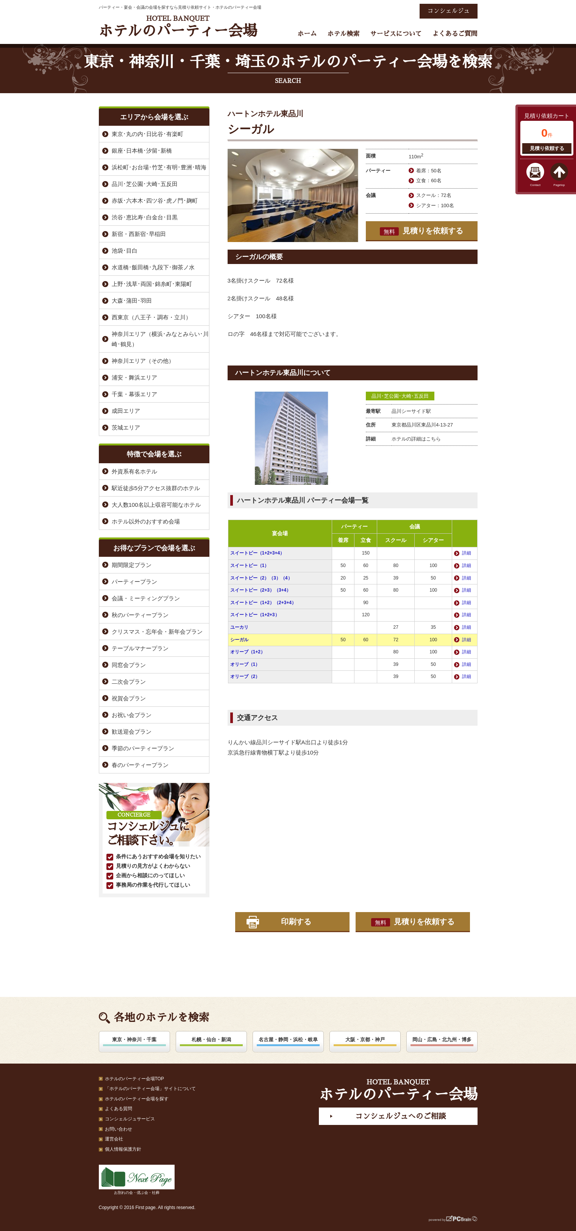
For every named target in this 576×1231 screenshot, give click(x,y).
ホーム (307, 34)
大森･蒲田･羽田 (132, 300)
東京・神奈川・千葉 (134, 1039)
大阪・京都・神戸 (365, 1039)
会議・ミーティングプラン (146, 598)
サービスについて (395, 34)
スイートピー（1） (249, 565)
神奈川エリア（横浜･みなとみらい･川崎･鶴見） (160, 339)
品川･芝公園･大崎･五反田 (400, 396)
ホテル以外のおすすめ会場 (146, 521)
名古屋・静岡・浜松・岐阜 (288, 1039)
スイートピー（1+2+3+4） (257, 553)
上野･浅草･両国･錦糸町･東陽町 (152, 284)
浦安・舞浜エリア (134, 377)
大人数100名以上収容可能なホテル (156, 504)
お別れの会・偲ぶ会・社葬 (137, 1180)
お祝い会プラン (131, 715)
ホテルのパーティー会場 (178, 26)
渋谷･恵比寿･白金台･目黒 (145, 217)
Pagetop (559, 185)
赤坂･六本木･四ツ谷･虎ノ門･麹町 (155, 200)
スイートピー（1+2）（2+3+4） (263, 602)
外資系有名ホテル (134, 471)
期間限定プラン (131, 565)
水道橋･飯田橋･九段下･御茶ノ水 (153, 267)
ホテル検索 (343, 34)
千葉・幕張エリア (134, 394)
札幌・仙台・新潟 (211, 1039)
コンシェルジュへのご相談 (400, 1116)
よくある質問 (118, 1108)
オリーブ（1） (245, 664)
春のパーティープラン (140, 765)
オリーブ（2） (245, 676)
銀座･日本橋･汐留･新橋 (142, 150)
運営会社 (114, 1139)
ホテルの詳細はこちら (416, 439)
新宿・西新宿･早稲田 (139, 234)
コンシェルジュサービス (130, 1119)
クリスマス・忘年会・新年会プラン (157, 631)
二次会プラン (129, 681)
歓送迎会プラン (131, 731)
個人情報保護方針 (123, 1149)
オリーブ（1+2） (247, 652)
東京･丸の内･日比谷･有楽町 (147, 134)
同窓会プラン (129, 665)
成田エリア (126, 411)
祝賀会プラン (129, 698)
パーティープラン (134, 581)
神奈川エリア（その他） (143, 361)
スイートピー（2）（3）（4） (261, 578)
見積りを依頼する (421, 231)
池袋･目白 (124, 250)
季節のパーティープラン (143, 748)
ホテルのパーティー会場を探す (137, 1098)
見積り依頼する (547, 148)
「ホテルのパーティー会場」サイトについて (150, 1088)
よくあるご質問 (455, 34)
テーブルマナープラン (140, 648)
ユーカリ (239, 627)
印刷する (296, 921)
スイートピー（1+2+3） (254, 614)
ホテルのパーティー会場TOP (134, 1078)
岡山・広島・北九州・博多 (441, 1039)
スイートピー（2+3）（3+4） (260, 590)
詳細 (466, 553)
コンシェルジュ (448, 11)
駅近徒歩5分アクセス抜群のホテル (156, 488)
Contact (535, 185)
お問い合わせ (118, 1129)
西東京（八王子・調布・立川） (151, 317)
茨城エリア (126, 427)
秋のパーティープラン (140, 615)
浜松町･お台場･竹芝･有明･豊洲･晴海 (159, 167)
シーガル (239, 639)
